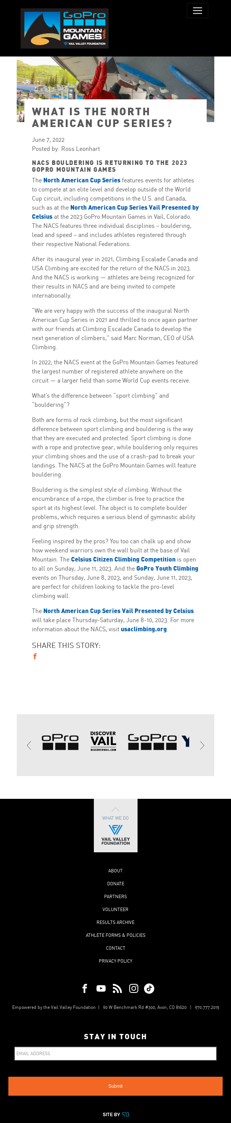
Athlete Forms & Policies (116, 935)
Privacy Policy (115, 961)
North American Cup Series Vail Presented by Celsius (118, 611)
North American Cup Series (81, 180)
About (115, 871)
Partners (115, 896)
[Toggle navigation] (197, 10)
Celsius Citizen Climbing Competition (123, 559)
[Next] (201, 745)
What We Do (115, 825)
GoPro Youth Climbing (167, 568)
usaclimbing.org (144, 629)
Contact (115, 948)
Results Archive (115, 922)
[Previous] (29, 745)
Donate (115, 883)
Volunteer (115, 909)
